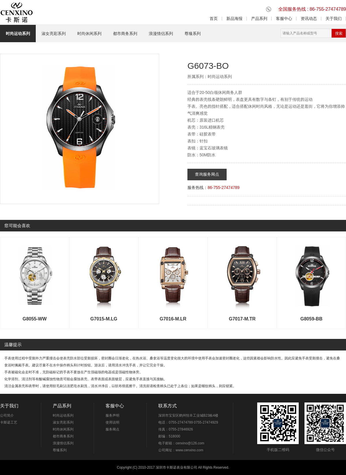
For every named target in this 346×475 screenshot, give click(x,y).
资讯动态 (309, 18)
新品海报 (234, 18)
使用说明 (112, 422)
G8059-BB (311, 319)
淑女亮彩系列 (54, 33)
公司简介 (7, 415)
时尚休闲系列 (89, 33)
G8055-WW (34, 319)
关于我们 (334, 18)
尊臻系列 (193, 33)
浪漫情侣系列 (161, 33)
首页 (214, 18)
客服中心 (284, 18)
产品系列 (259, 18)
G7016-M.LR (173, 319)
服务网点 (112, 429)
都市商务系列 (125, 33)
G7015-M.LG (103, 319)
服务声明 (112, 415)
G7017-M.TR (242, 319)
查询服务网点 (207, 174)
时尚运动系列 (18, 33)
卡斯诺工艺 (8, 422)
